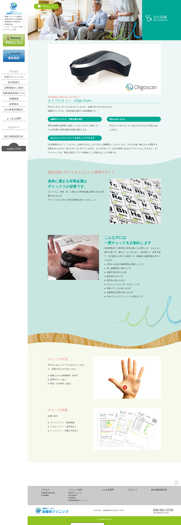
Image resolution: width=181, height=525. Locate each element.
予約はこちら (48, 6)
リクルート (14, 127)
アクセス (14, 71)
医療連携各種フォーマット (79, 500)
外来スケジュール (13, 77)
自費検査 (14, 98)
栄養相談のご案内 (13, 87)
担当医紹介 (14, 82)
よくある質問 (14, 118)
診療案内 (14, 104)
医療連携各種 (14, 93)
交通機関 (46, 495)
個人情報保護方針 (13, 136)
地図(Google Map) (49, 493)
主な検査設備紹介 (13, 109)
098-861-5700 (163, 510)
